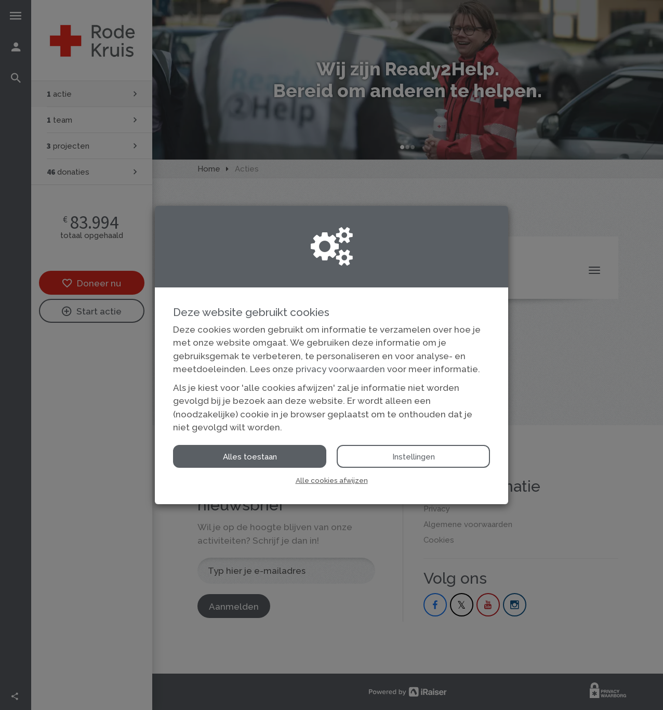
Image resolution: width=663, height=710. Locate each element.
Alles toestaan (250, 457)
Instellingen (413, 457)
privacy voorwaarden (340, 369)
